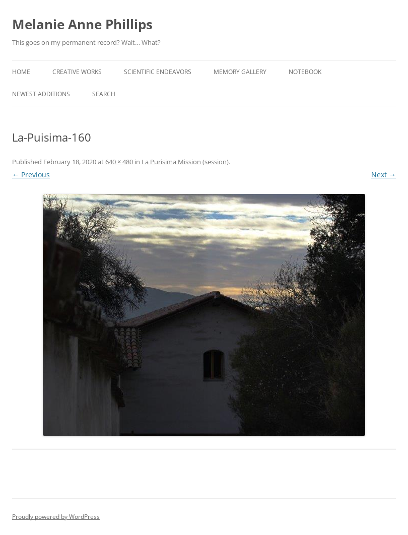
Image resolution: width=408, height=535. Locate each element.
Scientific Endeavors (157, 72)
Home (21, 72)
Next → (383, 174)
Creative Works (77, 72)
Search (103, 94)
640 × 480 (119, 161)
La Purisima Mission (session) (185, 161)
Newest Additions (41, 94)
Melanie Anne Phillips (82, 24)
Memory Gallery (240, 72)
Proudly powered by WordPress (56, 516)
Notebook (305, 72)
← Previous (31, 174)
